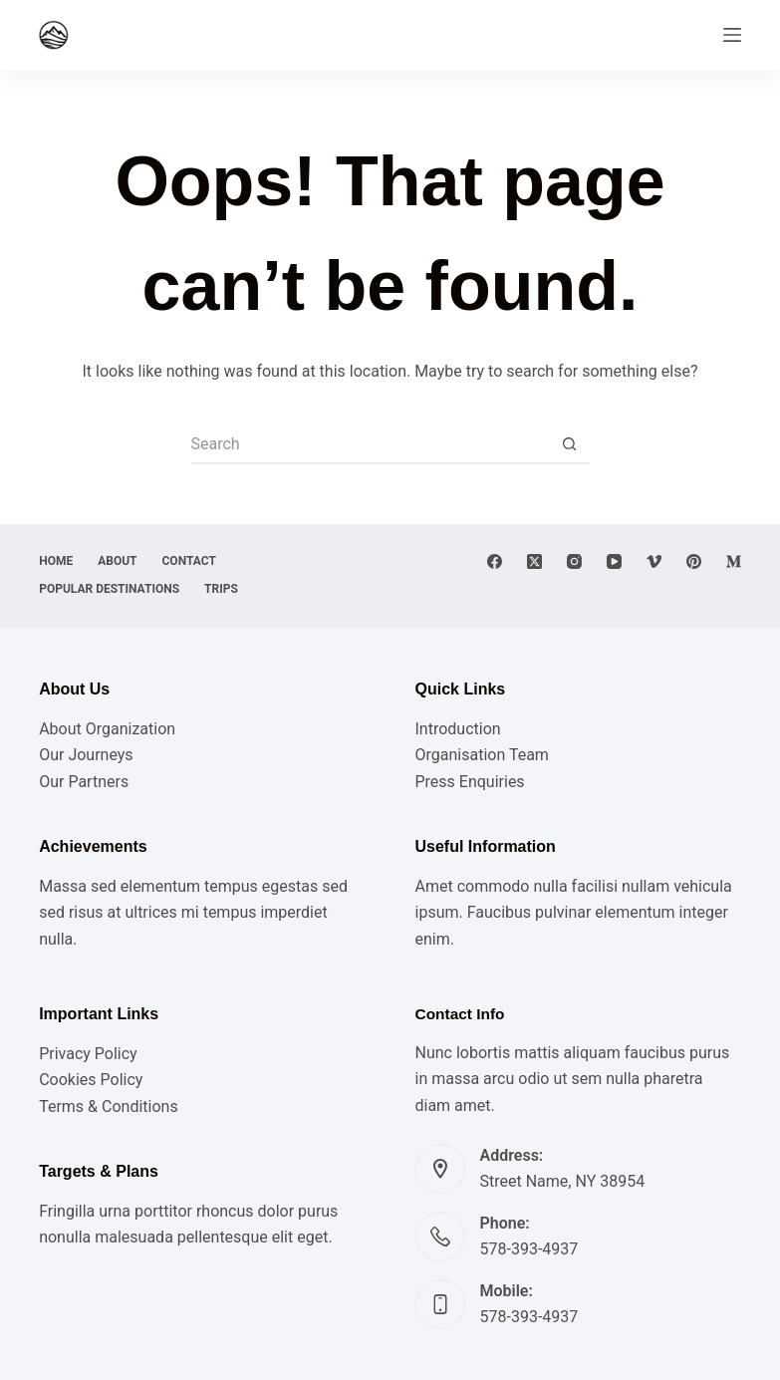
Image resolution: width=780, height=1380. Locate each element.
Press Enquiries (470, 781)
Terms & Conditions (108, 1106)
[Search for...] (370, 444)
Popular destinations (109, 589)
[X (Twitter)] (534, 561)
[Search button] (570, 444)
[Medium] (733, 561)
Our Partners (84, 781)
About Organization (107, 728)
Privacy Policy (88, 1053)
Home (56, 561)
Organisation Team (482, 754)
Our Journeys (85, 754)
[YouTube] (614, 561)
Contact (189, 561)
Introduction (458, 728)
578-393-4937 (529, 1249)
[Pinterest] (693, 561)
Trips (221, 589)
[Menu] (732, 35)
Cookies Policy (90, 1079)
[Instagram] (574, 561)
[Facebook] (494, 561)
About (117, 561)
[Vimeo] (654, 561)
